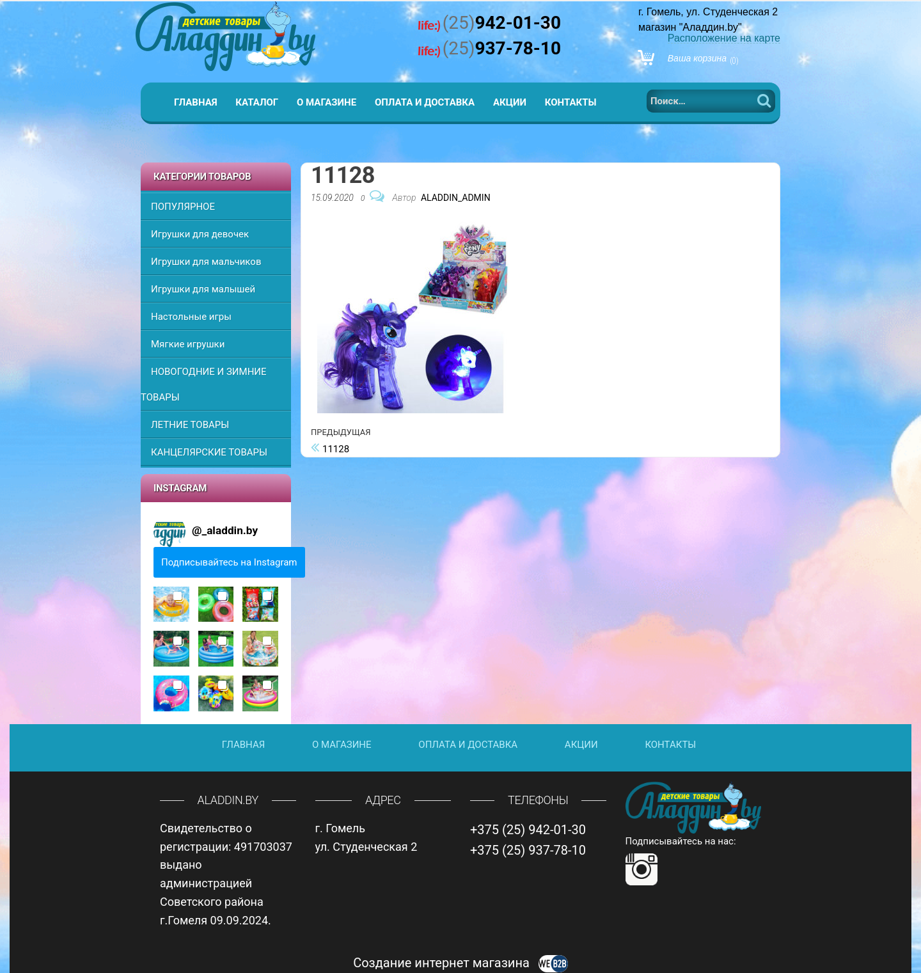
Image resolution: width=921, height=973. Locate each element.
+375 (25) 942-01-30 (528, 829)
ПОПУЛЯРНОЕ (183, 206)
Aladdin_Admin (456, 198)
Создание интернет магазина (460, 962)
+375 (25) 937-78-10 (528, 850)
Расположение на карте (724, 38)
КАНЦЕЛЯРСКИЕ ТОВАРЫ (209, 452)
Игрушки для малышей (203, 289)
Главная (195, 102)
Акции (509, 102)
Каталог (256, 102)
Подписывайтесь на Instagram (229, 562)
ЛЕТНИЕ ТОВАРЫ (190, 425)
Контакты (571, 102)
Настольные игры (191, 316)
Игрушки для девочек (200, 234)
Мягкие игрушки (187, 344)
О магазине (326, 102)
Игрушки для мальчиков (206, 261)
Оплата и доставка (425, 102)
